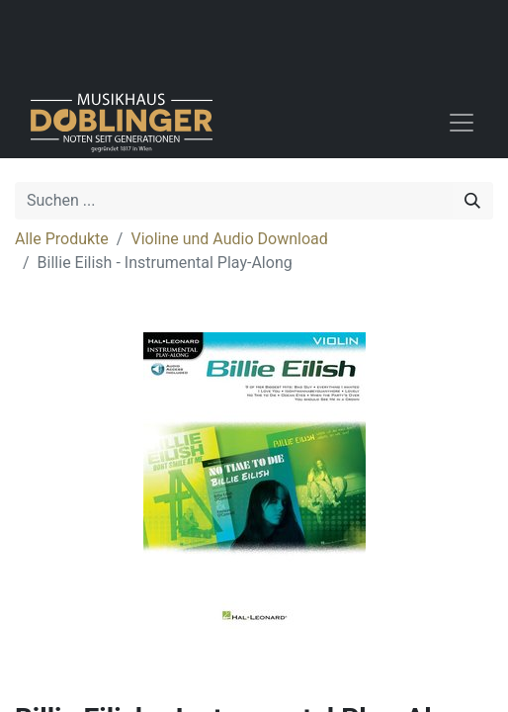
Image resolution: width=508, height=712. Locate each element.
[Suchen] (472, 201)
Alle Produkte (62, 238)
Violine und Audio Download (228, 238)
